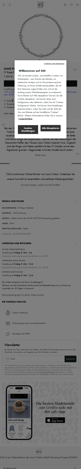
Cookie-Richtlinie (25, 119)
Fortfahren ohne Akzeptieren (54, 63)
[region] (40, 99)
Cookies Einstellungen (28, 129)
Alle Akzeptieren (50, 128)
